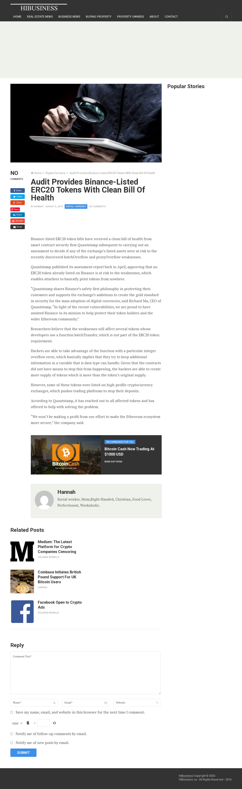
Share (17, 190)
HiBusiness (186, 775)
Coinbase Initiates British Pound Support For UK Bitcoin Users (59, 577)
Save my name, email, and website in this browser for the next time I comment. (80, 712)
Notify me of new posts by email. (42, 742)
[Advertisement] (121, 49)
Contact (171, 16)
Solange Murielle (48, 557)
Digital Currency (55, 173)
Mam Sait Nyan (113, 461)
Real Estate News (40, 16)
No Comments (97, 206)
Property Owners (130, 16)
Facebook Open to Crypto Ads (60, 605)
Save (16, 209)
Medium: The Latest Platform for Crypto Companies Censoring (57, 547)
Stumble (17, 221)
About (154, 16)
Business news (69, 16)
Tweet (17, 196)
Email (17, 227)
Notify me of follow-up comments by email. (51, 733)
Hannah (38, 206)
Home (17, 16)
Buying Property (98, 16)
